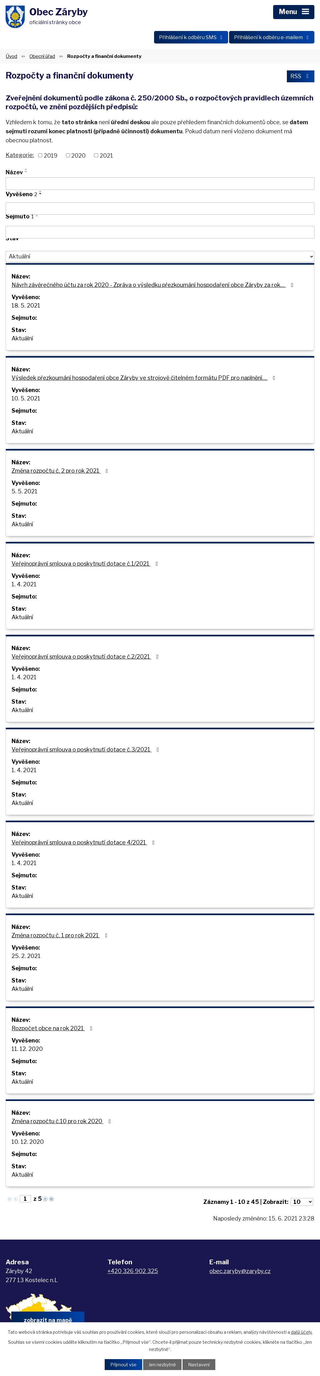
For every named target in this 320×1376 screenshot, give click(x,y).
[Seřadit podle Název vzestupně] (26, 169)
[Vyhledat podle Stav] (160, 256)
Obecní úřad (42, 56)
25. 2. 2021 (26, 956)
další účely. (301, 1332)
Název (14, 172)
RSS (300, 76)
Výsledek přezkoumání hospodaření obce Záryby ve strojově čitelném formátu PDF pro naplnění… (145, 378)
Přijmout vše (123, 1364)
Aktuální (22, 338)
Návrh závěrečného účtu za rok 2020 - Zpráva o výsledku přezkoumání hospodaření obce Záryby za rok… (154, 285)
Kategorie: (20, 155)
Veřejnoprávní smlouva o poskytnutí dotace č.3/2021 (87, 749)
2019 (51, 155)
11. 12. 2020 (27, 1049)
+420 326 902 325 (133, 1271)
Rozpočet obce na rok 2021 (53, 1028)
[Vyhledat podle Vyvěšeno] (160, 208)
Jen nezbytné (162, 1364)
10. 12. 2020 (28, 1142)
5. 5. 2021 (25, 491)
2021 (106, 155)
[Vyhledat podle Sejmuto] (160, 232)
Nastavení (199, 1364)
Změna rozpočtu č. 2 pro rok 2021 (61, 470)
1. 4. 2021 (24, 584)
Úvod (11, 56)
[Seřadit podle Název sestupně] (26, 172)
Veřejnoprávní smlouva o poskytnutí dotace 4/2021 (84, 842)
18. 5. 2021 (26, 305)
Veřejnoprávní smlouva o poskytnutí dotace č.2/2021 (86, 656)
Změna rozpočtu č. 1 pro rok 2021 (61, 935)
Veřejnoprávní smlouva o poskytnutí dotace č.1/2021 (86, 563)
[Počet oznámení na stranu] (302, 1202)
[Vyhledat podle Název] (160, 183)
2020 (78, 155)
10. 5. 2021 (26, 398)
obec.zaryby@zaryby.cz (240, 1271)
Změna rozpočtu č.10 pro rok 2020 (62, 1121)
